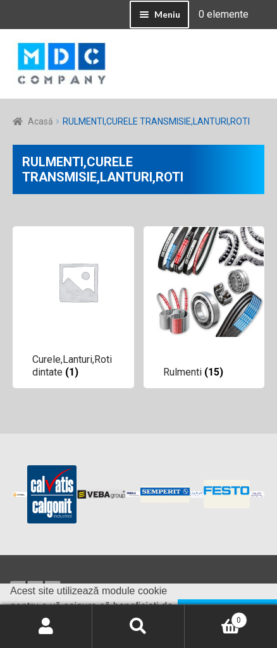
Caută (138, 626)
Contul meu (46, 626)
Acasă (40, 121)
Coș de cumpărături (216, 617)
